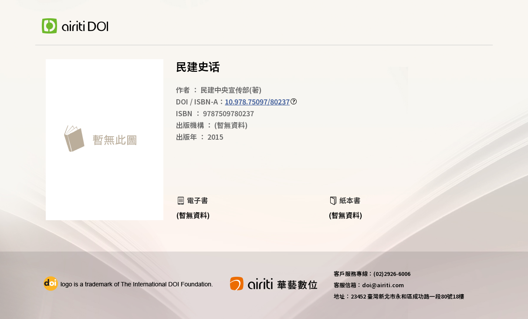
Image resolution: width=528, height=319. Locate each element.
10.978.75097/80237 (257, 101)
